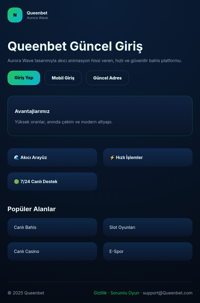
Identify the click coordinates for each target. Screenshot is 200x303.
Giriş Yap (23, 77)
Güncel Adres (107, 78)
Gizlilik (100, 293)
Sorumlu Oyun (124, 293)
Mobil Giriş (63, 78)
